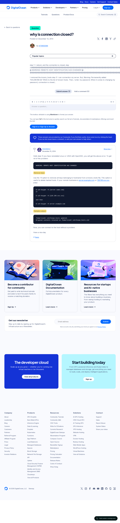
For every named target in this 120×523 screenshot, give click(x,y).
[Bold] (32, 102)
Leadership (8, 420)
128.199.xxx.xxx (103, 180)
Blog (81, 2)
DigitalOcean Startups (57, 432)
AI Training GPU (78, 423)
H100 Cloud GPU (78, 420)
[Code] (64, 102)
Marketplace (54, 448)
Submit (105, 322)
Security (7, 451)
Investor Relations (10, 454)
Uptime (29, 460)
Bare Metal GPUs (33, 420)
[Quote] (58, 102)
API (28, 457)
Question (35, 28)
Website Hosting (78, 432)
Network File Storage (34, 454)
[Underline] (37, 102)
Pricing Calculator (56, 454)
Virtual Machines (78, 451)
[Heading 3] (52, 102)
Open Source (54, 442)
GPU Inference (78, 426)
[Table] (62, 102)
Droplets (30, 429)
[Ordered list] (56, 102)
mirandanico (46, 149)
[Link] (41, 102)
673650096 (43, 46)
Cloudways (31, 474)
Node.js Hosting (78, 442)
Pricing (52, 451)
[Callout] (60, 102)
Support (98, 417)
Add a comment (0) (81, 91)
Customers (8, 429)
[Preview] (111, 102)
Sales (98, 420)
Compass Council (56, 439)
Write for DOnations (57, 426)
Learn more (52, 307)
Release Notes (55, 460)
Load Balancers (32, 442)
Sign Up (12, 307)
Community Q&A (55, 420)
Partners (7, 432)
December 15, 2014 (49, 151)
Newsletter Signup (56, 445)
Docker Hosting (78, 439)
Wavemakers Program (57, 435)
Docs (86, 2)
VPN (74, 435)
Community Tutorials (57, 417)
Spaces (29, 448)
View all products (31, 377)
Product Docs (69, 15)
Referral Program (10, 435)
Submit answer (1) (63, 91)
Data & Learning (32, 426)
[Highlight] (45, 102)
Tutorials (44, 15)
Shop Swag (54, 467)
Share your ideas (102, 429)
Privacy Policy (101, 327)
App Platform (31, 439)
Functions (30, 435)
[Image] (43, 102)
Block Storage (32, 451)
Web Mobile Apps (79, 445)
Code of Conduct (56, 463)
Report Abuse (100, 423)
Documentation (55, 457)
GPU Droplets (31, 417)
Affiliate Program (9, 439)
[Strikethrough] (39, 102)
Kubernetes (31, 432)
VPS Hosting (77, 429)
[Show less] (111, 149)
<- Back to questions (12, 27)
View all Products (33, 477)
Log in (97, 8)
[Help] (113, 102)
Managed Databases (34, 445)
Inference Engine (33, 423)
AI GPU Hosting (78, 417)
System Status (100, 426)
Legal (6, 445)
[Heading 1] (47, 102)
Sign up (108, 8)
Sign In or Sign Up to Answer (43, 127)
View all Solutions (79, 454)
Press (6, 442)
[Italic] (34, 102)
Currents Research (56, 429)
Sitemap (31, 488)
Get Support (101, 2)
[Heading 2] (49, 102)
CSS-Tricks (54, 423)
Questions (55, 15)
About (6, 417)
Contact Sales (113, 2)
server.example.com (86, 180)
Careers (93, 2)
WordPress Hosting (79, 448)
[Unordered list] (54, 102)
